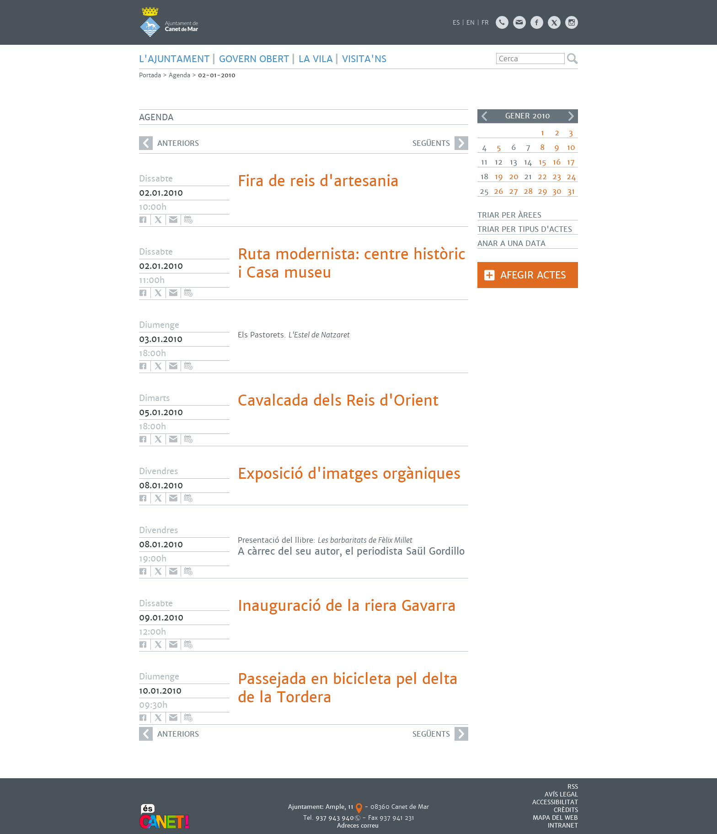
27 (513, 191)
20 (514, 177)
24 (571, 177)
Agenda (179, 75)
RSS (572, 787)
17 (571, 162)
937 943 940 (335, 818)
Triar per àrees (509, 215)
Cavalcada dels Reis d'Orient (338, 400)
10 (571, 147)
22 (542, 177)
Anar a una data (511, 243)
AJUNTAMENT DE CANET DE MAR (169, 22)
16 (557, 162)
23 (556, 177)
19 (499, 177)
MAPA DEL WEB (555, 818)
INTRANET (563, 825)
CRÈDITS (566, 810)
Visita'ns (364, 59)
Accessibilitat (555, 802)
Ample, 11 (339, 807)
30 (557, 191)
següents (440, 143)
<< (484, 116)
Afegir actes (533, 275)
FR (485, 23)
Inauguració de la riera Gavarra (347, 606)
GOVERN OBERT (254, 59)
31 (571, 191)
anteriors (169, 143)
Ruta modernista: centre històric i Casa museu (352, 263)
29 (542, 191)
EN (470, 23)
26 (498, 191)
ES (456, 23)
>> (571, 116)
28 (528, 191)
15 (542, 162)
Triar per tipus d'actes (524, 229)
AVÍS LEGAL (561, 794)
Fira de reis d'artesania (318, 181)
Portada (150, 75)
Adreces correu (358, 825)
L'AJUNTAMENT (174, 59)
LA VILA (316, 59)
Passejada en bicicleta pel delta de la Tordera (348, 688)
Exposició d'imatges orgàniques (349, 474)
